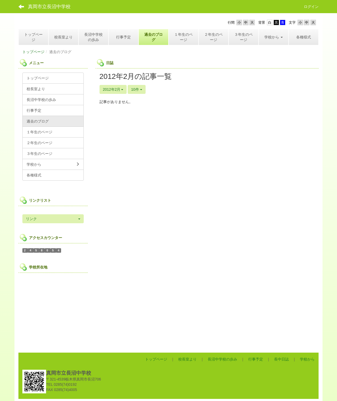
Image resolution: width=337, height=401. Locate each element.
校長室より (187, 359)
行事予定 (255, 359)
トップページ (33, 52)
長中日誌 (281, 359)
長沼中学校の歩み (222, 359)
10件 (136, 89)
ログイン (311, 6)
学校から (307, 359)
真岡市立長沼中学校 (49, 6)
